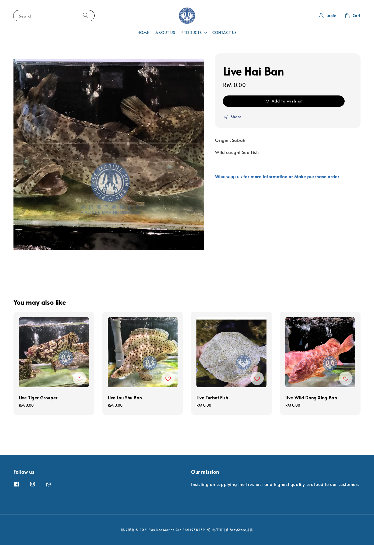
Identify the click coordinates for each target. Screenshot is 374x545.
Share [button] (232, 116)
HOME (143, 32)
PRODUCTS (191, 32)
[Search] (85, 15)
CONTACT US (224, 32)
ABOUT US (165, 32)
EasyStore (238, 529)
